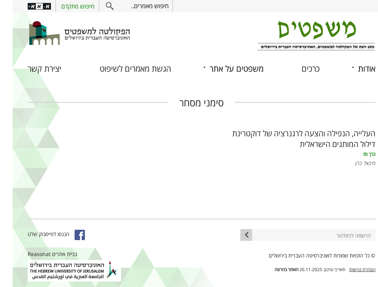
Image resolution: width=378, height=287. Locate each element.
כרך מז (357, 154)
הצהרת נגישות (350, 269)
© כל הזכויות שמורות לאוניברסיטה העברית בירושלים (309, 255)
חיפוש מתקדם (65, 6)
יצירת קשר (32, 68)
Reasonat (26, 253)
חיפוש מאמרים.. (137, 6)
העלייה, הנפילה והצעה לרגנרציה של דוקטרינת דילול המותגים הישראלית (291, 138)
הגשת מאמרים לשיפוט (123, 68)
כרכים (298, 68)
